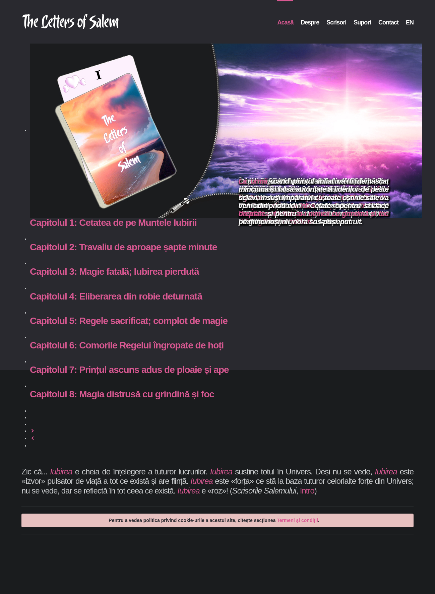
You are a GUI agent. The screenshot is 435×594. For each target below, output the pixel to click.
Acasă (285, 22)
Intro (307, 490)
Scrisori (336, 22)
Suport (362, 22)
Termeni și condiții (297, 520)
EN (410, 22)
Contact (388, 22)
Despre (310, 22)
